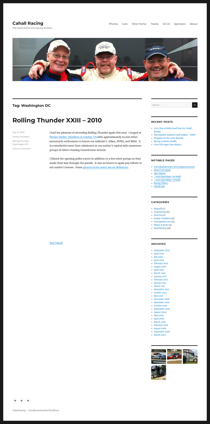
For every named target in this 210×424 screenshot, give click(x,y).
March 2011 (159, 286)
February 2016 (161, 279)
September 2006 (162, 331)
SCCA (166, 23)
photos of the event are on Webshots (105, 167)
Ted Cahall (56, 242)
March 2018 (159, 273)
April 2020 (159, 253)
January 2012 (160, 283)
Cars (124, 23)
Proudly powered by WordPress (44, 410)
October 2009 (160, 305)
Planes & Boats (161, 225)
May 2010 (158, 296)
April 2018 (159, 270)
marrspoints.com (162, 221)
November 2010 (161, 289)
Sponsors (179, 23)
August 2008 (160, 328)
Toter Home (139, 23)
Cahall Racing (27, 23)
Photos (113, 23)
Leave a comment (21, 148)
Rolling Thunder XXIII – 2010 (57, 120)
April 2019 (159, 260)
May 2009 (159, 315)
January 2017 (160, 276)
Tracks (154, 23)
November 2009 (162, 302)
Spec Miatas (160, 173)
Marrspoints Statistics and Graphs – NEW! (175, 135)
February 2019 (161, 263)
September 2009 (162, 309)
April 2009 (159, 318)
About (194, 23)
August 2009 (160, 312)
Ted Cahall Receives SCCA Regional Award (174, 167)
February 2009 (161, 325)
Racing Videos (161, 183)
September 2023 (162, 250)
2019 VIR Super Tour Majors (167, 144)
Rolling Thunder (20, 141)
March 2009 (160, 322)
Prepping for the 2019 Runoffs (168, 138)
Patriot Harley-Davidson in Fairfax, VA (73, 136)
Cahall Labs (159, 186)
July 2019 (158, 257)
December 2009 (161, 299)
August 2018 (160, 266)
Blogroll (158, 208)
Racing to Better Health (165, 141)
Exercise (158, 215)
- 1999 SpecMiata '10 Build (167, 180)
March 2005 (160, 335)
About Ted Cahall (162, 170)
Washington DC (20, 144)
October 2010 (160, 292)
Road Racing (160, 228)
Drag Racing (160, 212)
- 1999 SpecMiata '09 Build (167, 176)
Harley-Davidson (20, 136)
